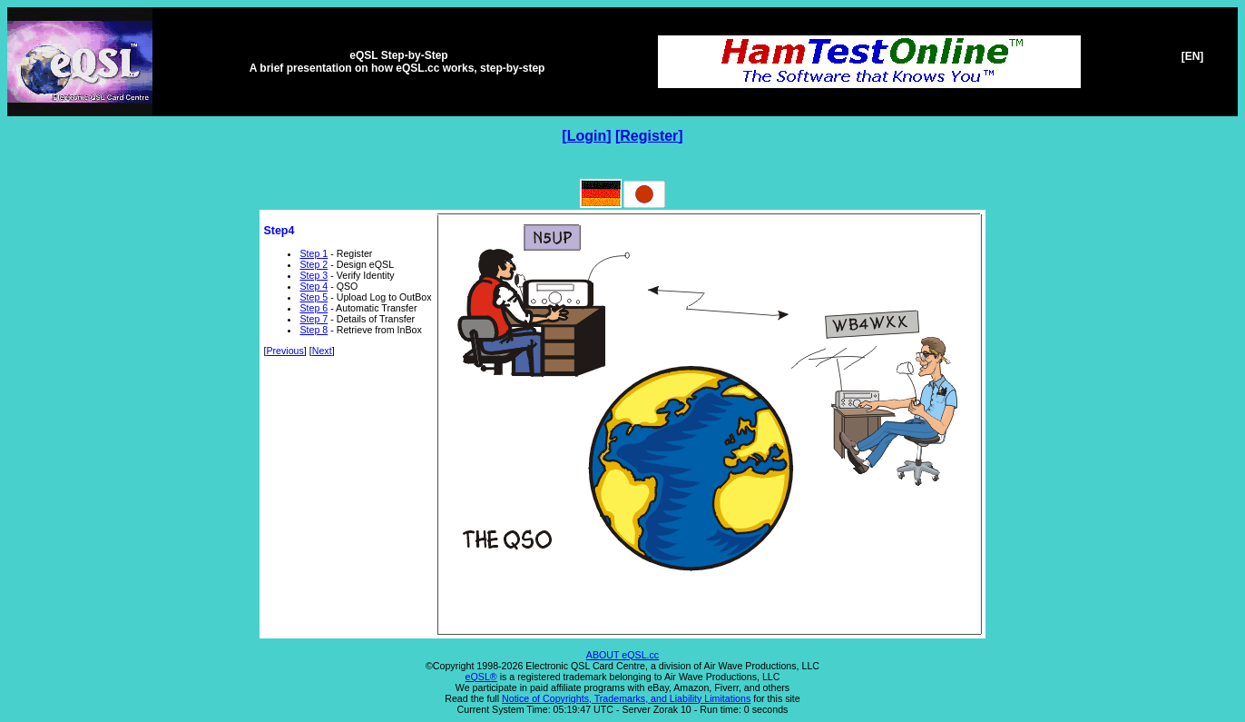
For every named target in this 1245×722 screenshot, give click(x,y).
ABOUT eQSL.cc (622, 654)
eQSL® (481, 676)
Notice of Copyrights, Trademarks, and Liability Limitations (626, 698)
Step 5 (313, 297)
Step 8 (313, 329)
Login (587, 135)
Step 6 (313, 307)
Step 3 (313, 275)
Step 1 (313, 253)
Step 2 (313, 264)
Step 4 (313, 286)
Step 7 (313, 318)
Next (322, 350)
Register (649, 135)
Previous (284, 350)
